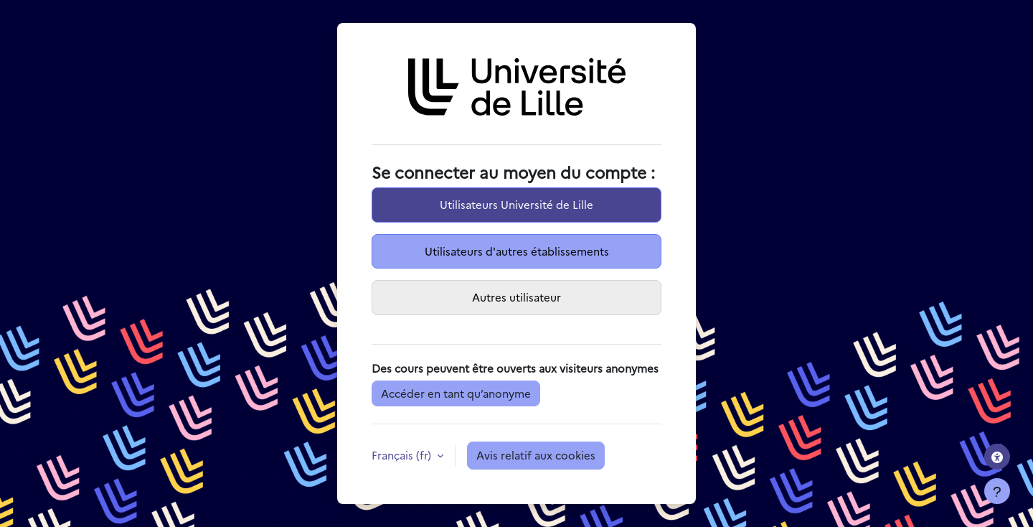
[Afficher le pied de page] (997, 491)
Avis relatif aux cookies (535, 454)
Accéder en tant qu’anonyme (456, 393)
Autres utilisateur (516, 296)
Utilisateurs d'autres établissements (517, 250)
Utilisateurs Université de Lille (516, 204)
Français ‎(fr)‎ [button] (403, 454)
